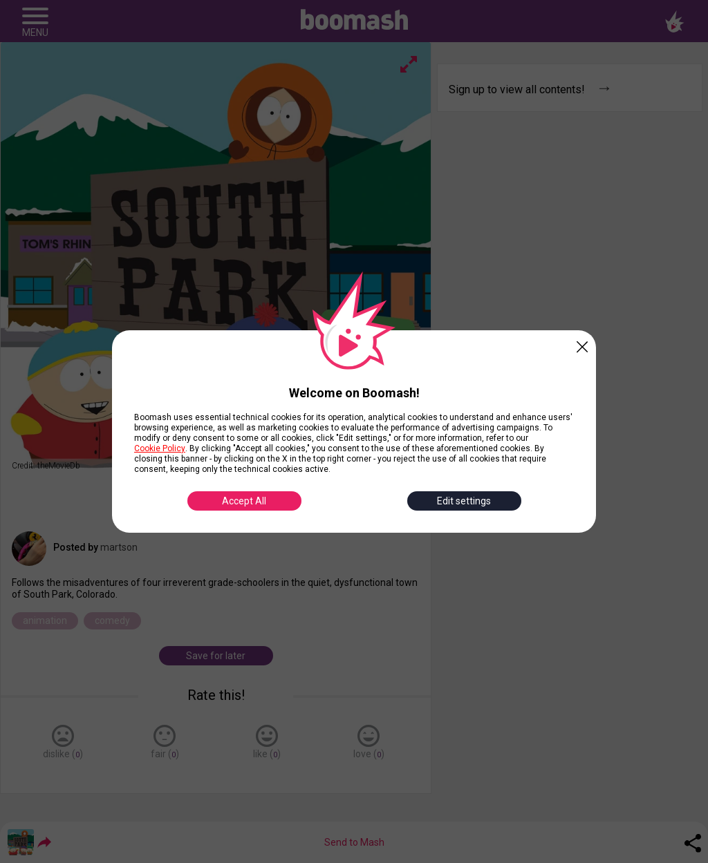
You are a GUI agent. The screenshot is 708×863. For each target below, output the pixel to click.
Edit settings (464, 500)
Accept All (244, 500)
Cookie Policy (159, 448)
